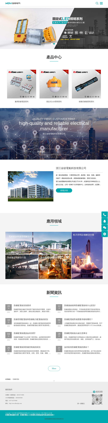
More (54, 368)
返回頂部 (98, 392)
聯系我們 (8, 389)
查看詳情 (64, 190)
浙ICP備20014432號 (46, 413)
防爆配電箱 (16, 379)
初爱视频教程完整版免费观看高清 (54, 419)
